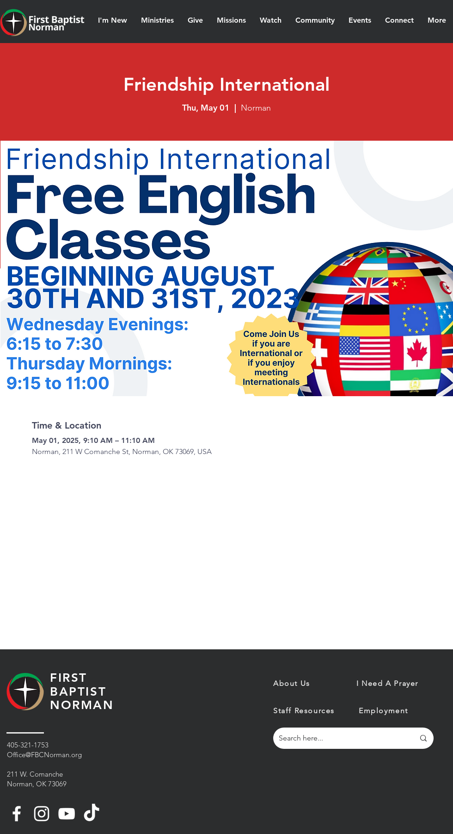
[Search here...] (340, 738)
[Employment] (391, 711)
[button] (112, 20)
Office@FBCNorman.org (44, 754)
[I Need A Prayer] (395, 683)
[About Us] (330, 683)
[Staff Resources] (306, 711)
